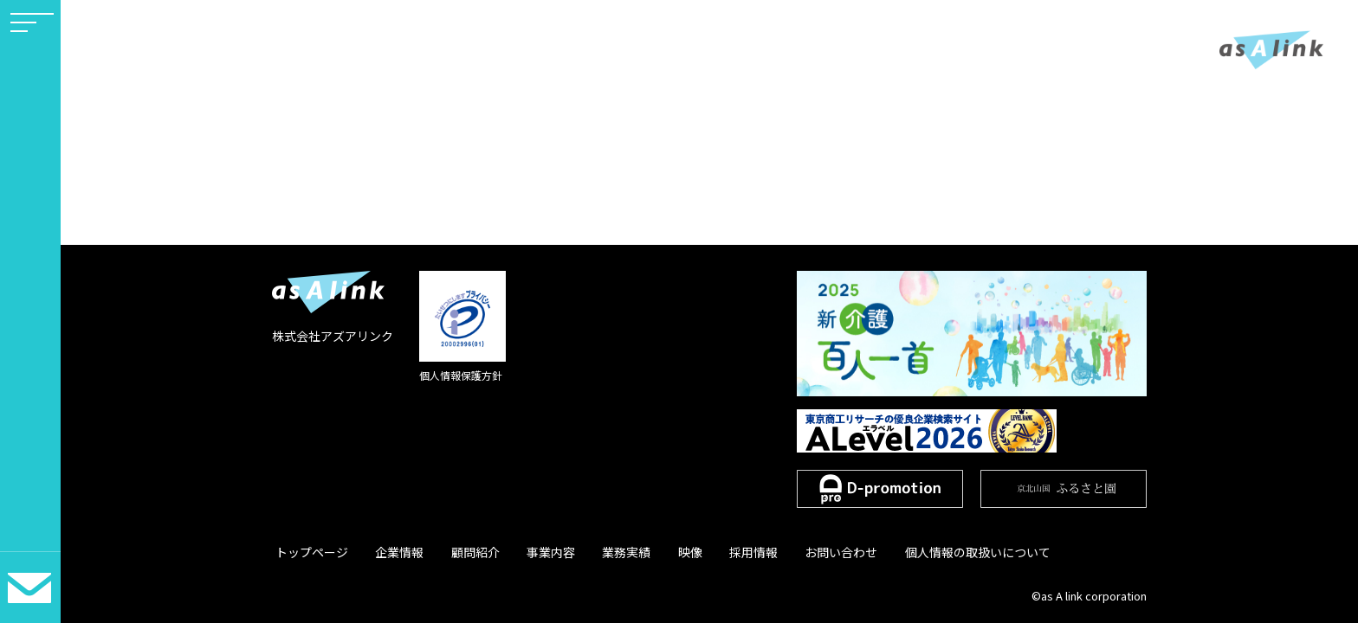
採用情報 (706, 552)
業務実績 (594, 552)
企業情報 (389, 552)
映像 (650, 552)
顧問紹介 (457, 552)
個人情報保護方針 (460, 375)
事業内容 (525, 552)
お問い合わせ (787, 552)
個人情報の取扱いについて (916, 552)
